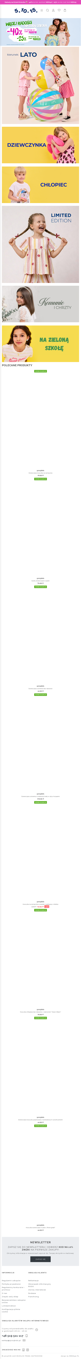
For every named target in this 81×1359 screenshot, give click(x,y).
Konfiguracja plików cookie (11, 1310)
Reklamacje (33, 1280)
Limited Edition (9, 1306)
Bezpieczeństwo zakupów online (14, 1301)
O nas (4, 1293)
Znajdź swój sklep (10, 1297)
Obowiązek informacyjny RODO (39, 1285)
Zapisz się (41, 1259)
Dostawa (32, 1293)
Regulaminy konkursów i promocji (13, 1288)
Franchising (33, 1297)
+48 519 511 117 (12, 1335)
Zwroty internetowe (37, 1290)
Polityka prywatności (11, 1284)
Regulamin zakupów (11, 1280)
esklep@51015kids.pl (11, 1340)
